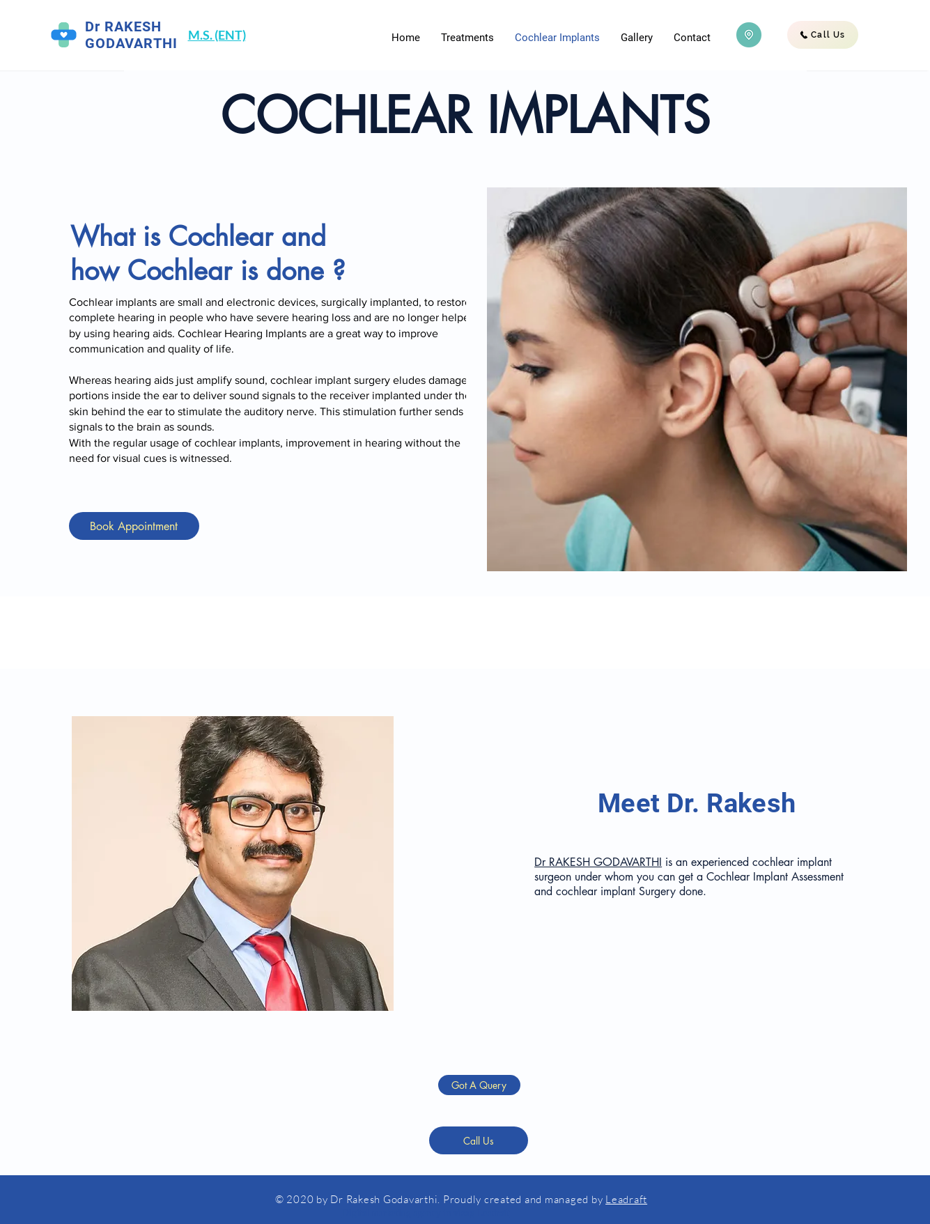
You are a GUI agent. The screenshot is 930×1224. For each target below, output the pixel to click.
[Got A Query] (479, 1085)
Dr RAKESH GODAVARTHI (598, 862)
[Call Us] (822, 35)
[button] (467, 37)
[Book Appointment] (134, 526)
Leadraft (626, 1199)
